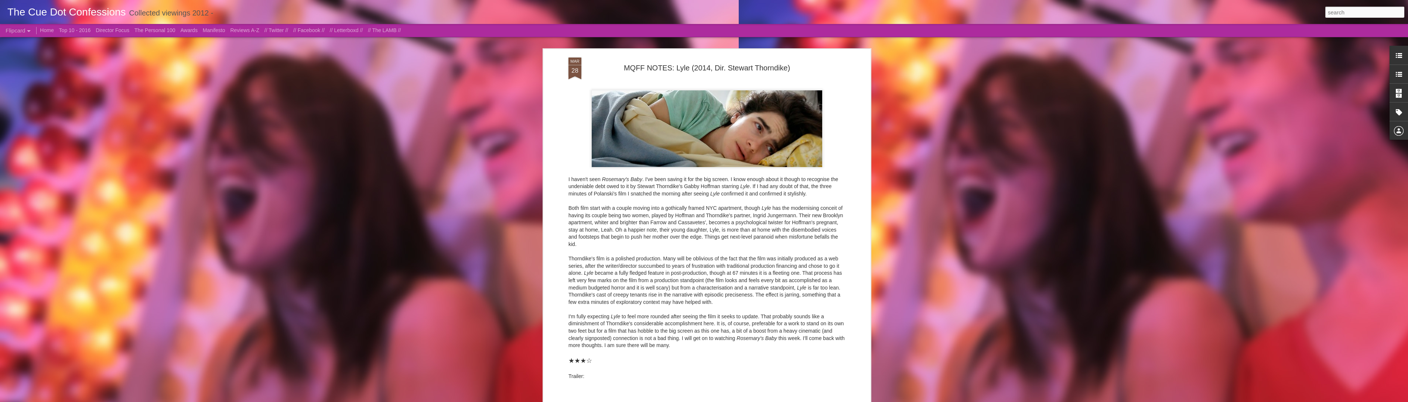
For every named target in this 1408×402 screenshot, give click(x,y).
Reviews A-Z (244, 30)
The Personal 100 (154, 30)
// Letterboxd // (346, 30)
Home (47, 30)
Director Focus (112, 30)
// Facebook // (309, 30)
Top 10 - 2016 (75, 30)
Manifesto (214, 30)
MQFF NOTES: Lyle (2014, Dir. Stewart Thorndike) (707, 68)
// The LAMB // (384, 30)
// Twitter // (276, 30)
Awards (188, 30)
